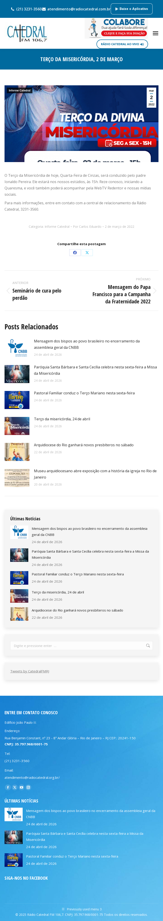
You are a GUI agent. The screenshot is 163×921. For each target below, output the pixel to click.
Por (87, 226)
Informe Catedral (19, 90)
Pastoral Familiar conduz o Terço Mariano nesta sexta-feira (84, 393)
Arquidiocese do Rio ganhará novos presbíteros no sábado (84, 444)
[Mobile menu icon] (155, 33)
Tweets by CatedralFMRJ (29, 671)
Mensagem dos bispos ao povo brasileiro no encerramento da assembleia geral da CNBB (87, 344)
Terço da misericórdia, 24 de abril (62, 418)
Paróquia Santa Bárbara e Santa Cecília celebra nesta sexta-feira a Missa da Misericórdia (95, 370)
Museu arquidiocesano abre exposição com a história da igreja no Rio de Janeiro (95, 474)
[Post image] (17, 348)
